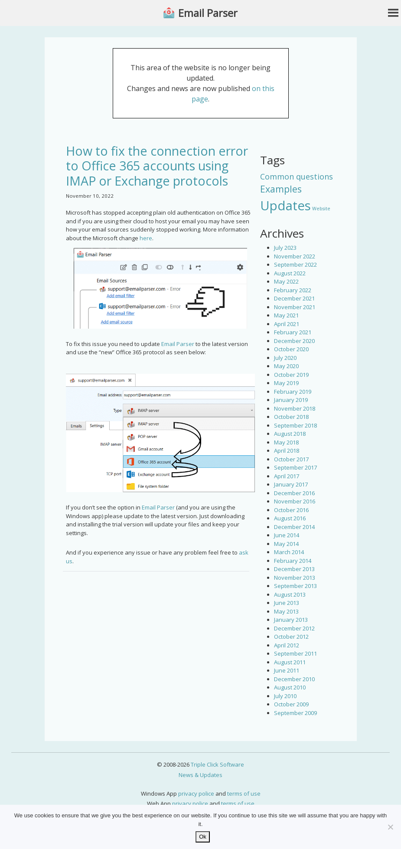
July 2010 (285, 696)
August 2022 (290, 273)
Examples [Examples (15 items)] (281, 189)
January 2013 (291, 620)
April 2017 (286, 476)
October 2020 (291, 349)
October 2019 (291, 375)
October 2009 (291, 704)
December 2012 (294, 628)
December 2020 (294, 341)
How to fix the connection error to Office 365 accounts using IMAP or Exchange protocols (157, 165)
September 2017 (295, 467)
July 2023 (285, 247)
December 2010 (294, 679)
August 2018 (290, 434)
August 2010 (290, 687)
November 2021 (294, 307)
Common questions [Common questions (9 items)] (296, 176)
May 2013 (286, 611)
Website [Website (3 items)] (321, 209)
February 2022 (292, 290)
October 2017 (291, 459)
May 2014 (286, 544)
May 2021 (286, 315)
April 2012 (286, 645)
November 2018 (294, 408)
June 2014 (286, 535)
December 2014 (294, 527)
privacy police (196, 793)
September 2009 (295, 713)
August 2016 (290, 518)
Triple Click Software (217, 764)
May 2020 (286, 366)
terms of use (244, 793)
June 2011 (286, 670)
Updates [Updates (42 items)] (285, 205)
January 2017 (291, 484)
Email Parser (208, 13)
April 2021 (286, 324)
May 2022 (286, 281)
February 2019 (292, 391)
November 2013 (294, 577)
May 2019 (286, 383)
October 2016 (291, 510)
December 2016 (294, 493)
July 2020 (285, 358)
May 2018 (286, 442)
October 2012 (291, 636)
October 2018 (291, 417)
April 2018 (286, 450)
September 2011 (295, 653)
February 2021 (292, 332)
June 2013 (286, 603)
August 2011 (290, 662)
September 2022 (295, 264)
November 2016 (294, 501)
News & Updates (200, 775)
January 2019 (291, 400)
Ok (202, 836)
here (146, 238)
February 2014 (292, 561)
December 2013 (294, 569)
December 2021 (294, 298)
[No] (390, 827)
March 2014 (289, 552)
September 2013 (295, 586)
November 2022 (294, 256)
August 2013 (290, 594)
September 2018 (295, 425)
